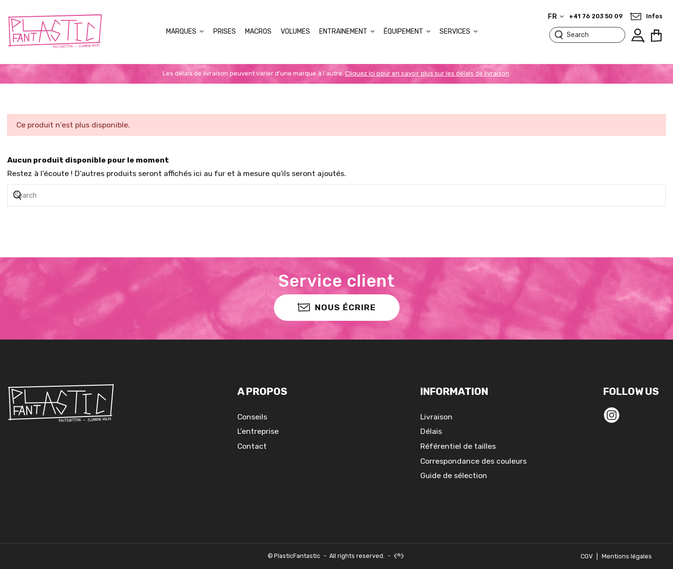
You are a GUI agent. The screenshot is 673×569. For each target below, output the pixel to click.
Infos (654, 16)
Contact (252, 446)
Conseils (252, 416)
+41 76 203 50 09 (595, 16)
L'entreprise (258, 431)
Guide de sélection (453, 475)
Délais (431, 431)
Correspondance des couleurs (473, 461)
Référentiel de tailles (458, 446)
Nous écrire (337, 306)
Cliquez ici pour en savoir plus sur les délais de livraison (427, 73)
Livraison (436, 416)
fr (557, 17)
